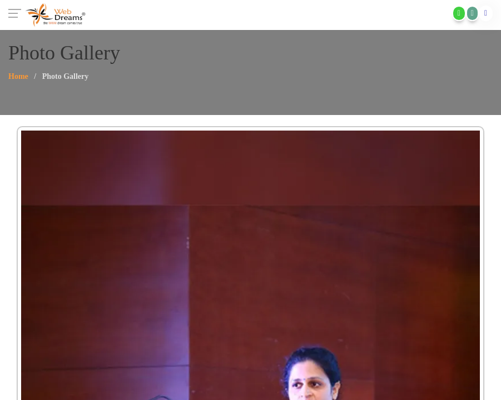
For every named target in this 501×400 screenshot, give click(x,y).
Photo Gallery (65, 76)
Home (18, 76)
